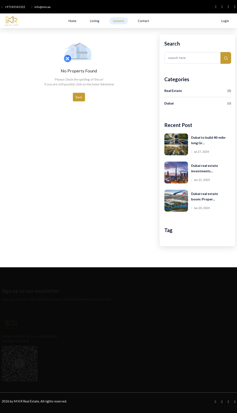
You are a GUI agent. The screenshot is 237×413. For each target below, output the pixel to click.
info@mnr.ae (41, 7)
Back (79, 97)
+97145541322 (13, 7)
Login (225, 21)
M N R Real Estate (26, 402)
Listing (94, 21)
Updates (118, 21)
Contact (143, 21)
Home (72, 21)
